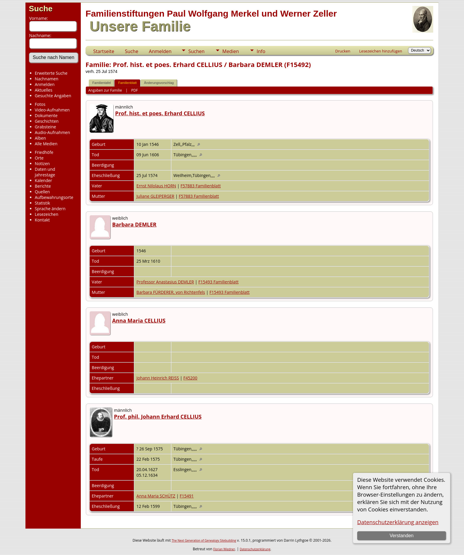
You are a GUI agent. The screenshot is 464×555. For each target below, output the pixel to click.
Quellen (42, 191)
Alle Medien (46, 143)
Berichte (43, 186)
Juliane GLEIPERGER (155, 196)
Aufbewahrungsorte (54, 197)
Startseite (103, 51)
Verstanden (401, 535)
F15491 (187, 496)
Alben (40, 138)
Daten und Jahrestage (45, 172)
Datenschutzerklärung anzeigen (398, 522)
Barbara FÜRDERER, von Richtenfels (170, 292)
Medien (230, 51)
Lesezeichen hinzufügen (380, 51)
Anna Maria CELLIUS (138, 320)
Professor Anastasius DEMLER (165, 282)
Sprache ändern (50, 208)
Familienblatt (127, 82)
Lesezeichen (46, 214)
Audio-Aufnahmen (52, 132)
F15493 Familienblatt (218, 282)
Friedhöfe (44, 152)
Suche (41, 8)
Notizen (42, 163)
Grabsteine (45, 127)
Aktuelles (43, 90)
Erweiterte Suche (51, 73)
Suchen (196, 51)
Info (261, 51)
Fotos (40, 104)
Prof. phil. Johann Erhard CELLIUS (158, 416)
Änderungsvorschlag (159, 82)
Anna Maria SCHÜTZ (155, 496)
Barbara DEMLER (134, 224)
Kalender (43, 180)
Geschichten (47, 121)
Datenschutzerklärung (255, 549)
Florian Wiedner (224, 549)
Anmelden (45, 84)
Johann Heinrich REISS (157, 378)
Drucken (342, 51)
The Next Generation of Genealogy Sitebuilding (204, 540)
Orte (39, 158)
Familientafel (101, 82)
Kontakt (42, 220)
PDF (134, 90)
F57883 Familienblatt (201, 186)
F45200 (190, 378)
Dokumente (46, 115)
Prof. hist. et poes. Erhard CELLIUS (160, 113)
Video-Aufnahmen (52, 110)
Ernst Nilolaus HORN (156, 186)
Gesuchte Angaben (53, 95)
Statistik (42, 203)
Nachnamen (46, 79)
